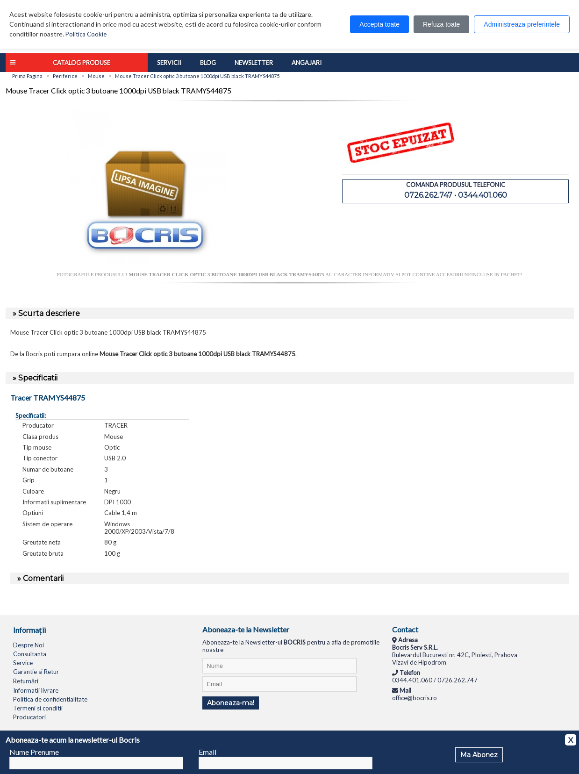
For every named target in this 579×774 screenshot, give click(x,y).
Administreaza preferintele (522, 24)
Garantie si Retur (36, 671)
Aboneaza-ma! (230, 703)
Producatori (29, 717)
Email (207, 751)
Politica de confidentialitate (50, 699)
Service (23, 662)
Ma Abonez (479, 755)
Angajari (307, 62)
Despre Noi (28, 645)
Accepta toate (379, 24)
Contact (405, 629)
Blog (208, 62)
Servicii (169, 62)
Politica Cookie (86, 34)
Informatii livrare (35, 690)
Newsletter (254, 62)
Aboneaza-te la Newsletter (245, 629)
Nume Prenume (34, 751)
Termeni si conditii (38, 708)
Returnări (25, 681)
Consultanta (29, 654)
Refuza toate (441, 24)
